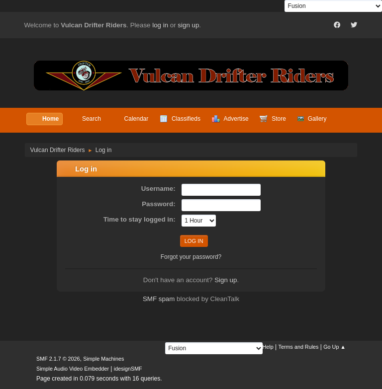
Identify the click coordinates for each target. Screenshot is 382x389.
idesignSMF (128, 369)
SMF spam (159, 299)
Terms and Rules (299, 347)
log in (160, 25)
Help (268, 347)
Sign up (225, 280)
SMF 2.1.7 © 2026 (58, 359)
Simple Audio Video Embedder (72, 369)
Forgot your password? (191, 256)
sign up (188, 25)
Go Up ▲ (334, 347)
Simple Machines (103, 359)
